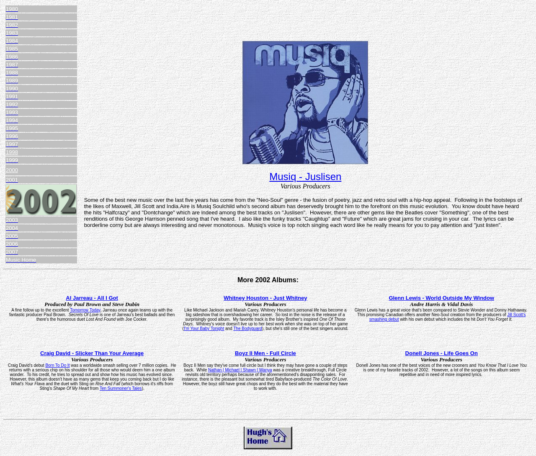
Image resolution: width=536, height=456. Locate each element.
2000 (12, 170)
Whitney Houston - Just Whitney (265, 298)
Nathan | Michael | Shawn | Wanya (240, 370)
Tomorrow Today (85, 310)
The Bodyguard (247, 328)
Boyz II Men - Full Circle (265, 353)
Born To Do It (57, 365)
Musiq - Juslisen (305, 176)
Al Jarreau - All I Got (92, 298)
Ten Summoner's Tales (121, 388)
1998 (12, 152)
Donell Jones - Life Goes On (441, 353)
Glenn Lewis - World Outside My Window (441, 298)
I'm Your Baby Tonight (204, 328)
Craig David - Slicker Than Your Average (92, 353)
